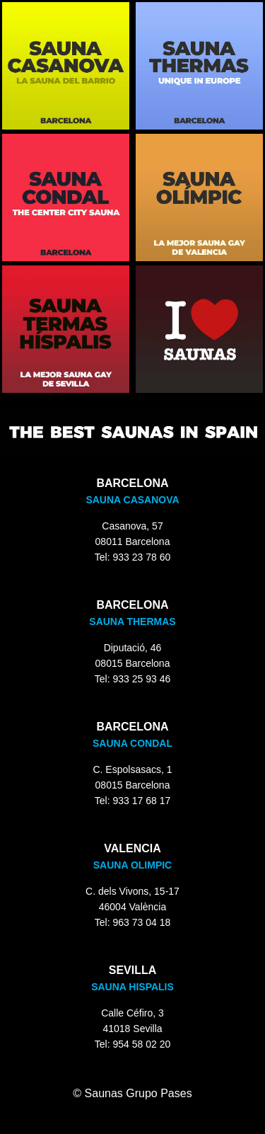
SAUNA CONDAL (132, 743)
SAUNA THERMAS (132, 621)
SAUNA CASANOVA (132, 499)
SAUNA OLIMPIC (132, 865)
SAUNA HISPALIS (132, 986)
